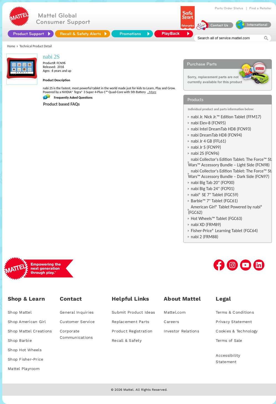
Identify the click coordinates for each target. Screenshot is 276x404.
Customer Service (77, 321)
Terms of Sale (229, 340)
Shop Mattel (20, 312)
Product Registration (132, 331)
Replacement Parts (130, 321)
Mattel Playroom (24, 368)
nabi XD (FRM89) (206, 224)
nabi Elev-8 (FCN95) (208, 122)
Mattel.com (175, 312)
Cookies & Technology (236, 331)
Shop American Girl (27, 321)
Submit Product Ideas (133, 312)
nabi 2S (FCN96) (205, 153)
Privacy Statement (234, 321)
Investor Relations (181, 331)
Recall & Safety (127, 340)
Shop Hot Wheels (24, 350)
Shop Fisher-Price (25, 359)
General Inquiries (76, 312)
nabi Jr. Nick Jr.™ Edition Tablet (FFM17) (226, 116)
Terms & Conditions (235, 312)
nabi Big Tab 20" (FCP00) (213, 182)
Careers (171, 321)
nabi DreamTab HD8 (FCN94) (216, 135)
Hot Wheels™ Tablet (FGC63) (216, 218)
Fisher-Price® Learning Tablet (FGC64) (224, 230)
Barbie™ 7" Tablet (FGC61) (214, 200)
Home (11, 46)
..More (151, 92)
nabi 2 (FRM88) (204, 236)
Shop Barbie (20, 340)
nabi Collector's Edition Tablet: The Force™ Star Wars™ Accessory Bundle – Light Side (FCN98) (231, 162)
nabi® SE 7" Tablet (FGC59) (214, 194)
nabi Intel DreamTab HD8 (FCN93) (221, 129)
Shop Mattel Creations (30, 331)
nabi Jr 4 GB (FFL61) (208, 141)
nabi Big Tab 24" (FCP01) (213, 188)
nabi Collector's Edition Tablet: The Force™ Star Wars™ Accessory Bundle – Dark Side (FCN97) (231, 173)
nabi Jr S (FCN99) (206, 147)
